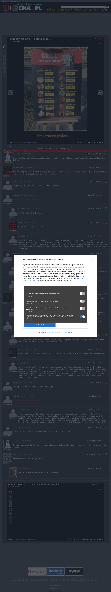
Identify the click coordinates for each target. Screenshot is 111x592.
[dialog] (55, 296)
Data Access (55, 332)
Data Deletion (43, 332)
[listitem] (55, 289)
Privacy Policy (67, 332)
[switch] (82, 293)
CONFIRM (40, 325)
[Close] (93, 260)
